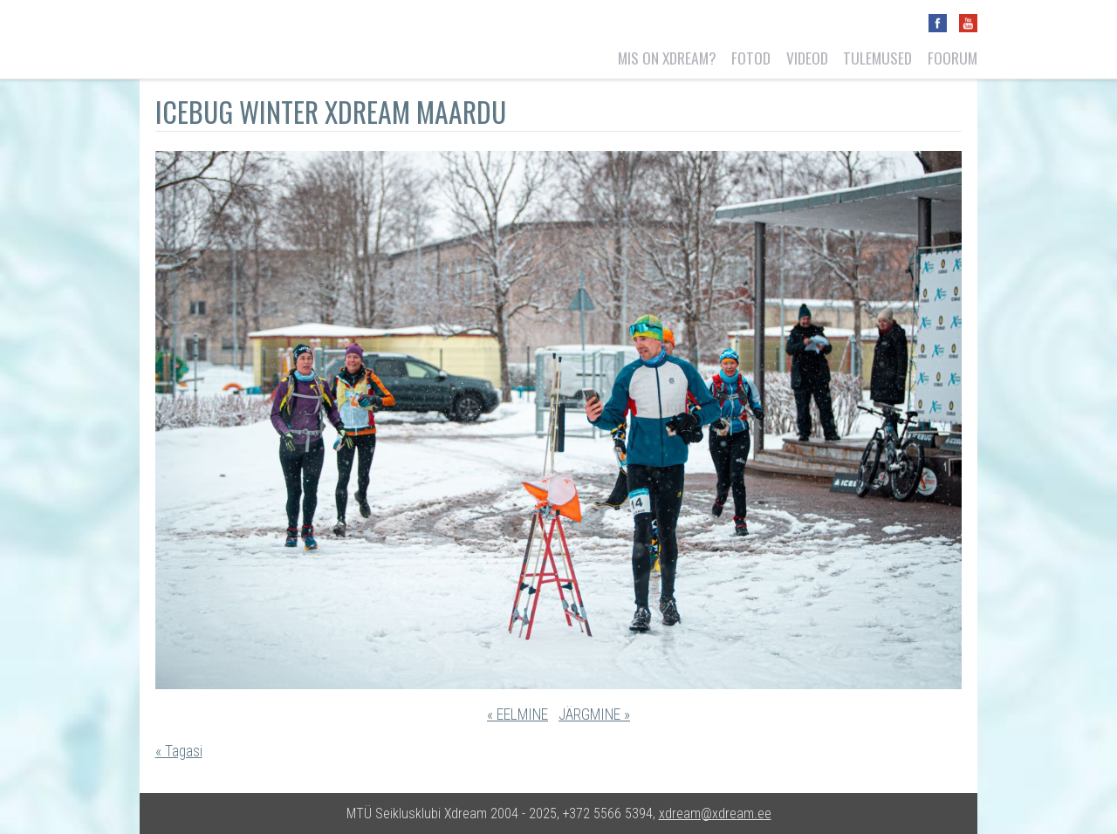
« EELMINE (517, 714)
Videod (807, 57)
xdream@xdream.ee (715, 813)
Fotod (751, 57)
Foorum (952, 57)
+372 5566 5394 (608, 813)
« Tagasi (178, 751)
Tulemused (877, 57)
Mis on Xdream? (667, 57)
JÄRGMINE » (594, 714)
